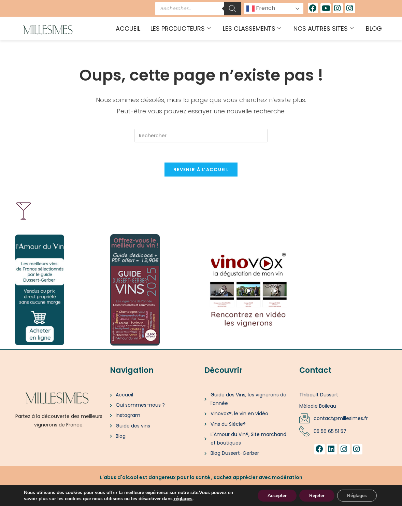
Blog (374, 28)
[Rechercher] (232, 8)
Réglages (356, 495)
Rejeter (315, 495)
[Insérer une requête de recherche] (201, 135)
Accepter (275, 495)
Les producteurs (180, 28)
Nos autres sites (323, 28)
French (260, 8)
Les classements (252, 28)
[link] (173, 498)
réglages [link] (183, 498)
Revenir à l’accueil (201, 170)
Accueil (128, 28)
